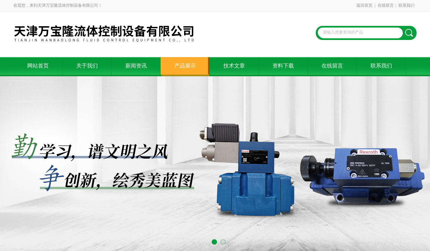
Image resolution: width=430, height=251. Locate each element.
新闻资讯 (136, 66)
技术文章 (234, 66)
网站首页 (38, 66)
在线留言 (386, 5)
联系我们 (406, 5)
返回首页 (364, 5)
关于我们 (87, 66)
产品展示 (185, 66)
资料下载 (283, 66)
